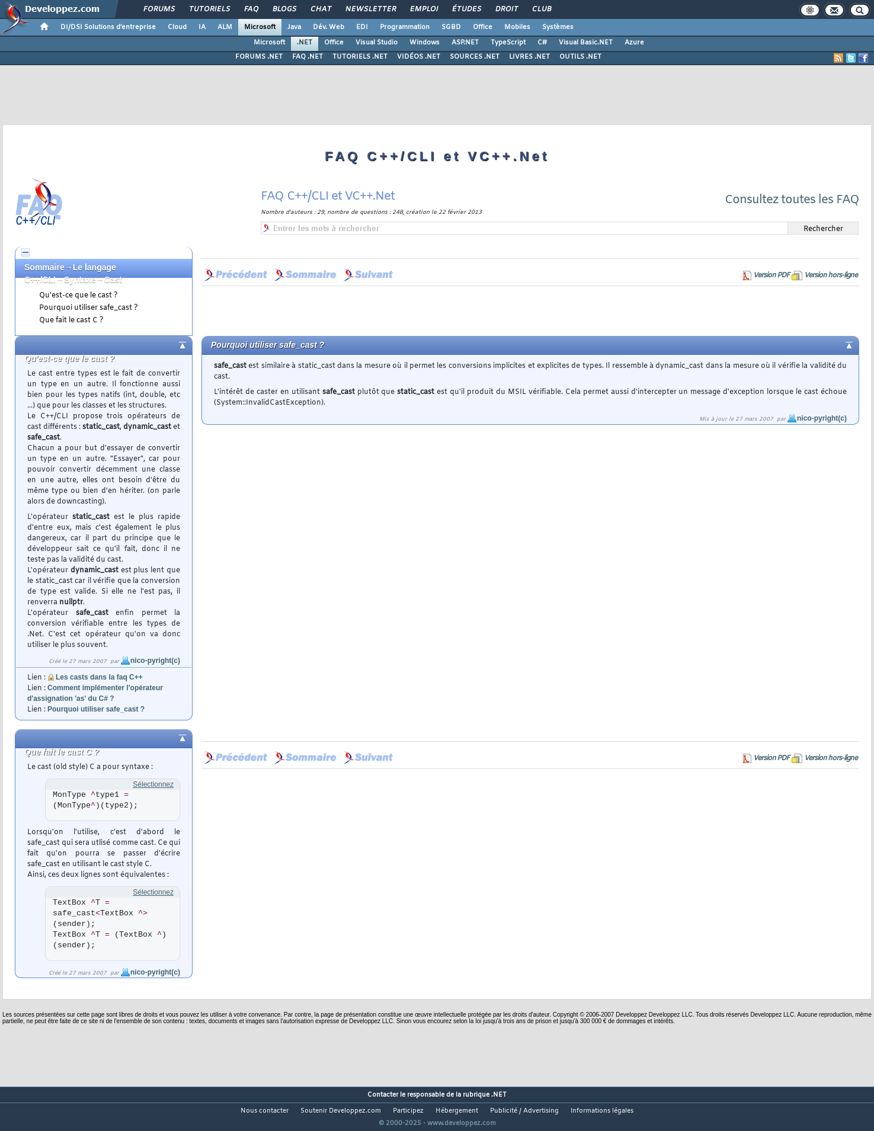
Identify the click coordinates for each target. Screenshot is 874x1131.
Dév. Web (328, 27)
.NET (304, 43)
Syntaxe (80, 279)
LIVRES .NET (529, 57)
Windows (424, 43)
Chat (320, 9)
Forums (158, 9)
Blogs (284, 9)
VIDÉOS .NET (418, 57)
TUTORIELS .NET (360, 57)
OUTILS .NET (580, 57)
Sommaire (44, 267)
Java (294, 27)
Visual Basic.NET (586, 43)
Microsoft (260, 27)
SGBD (451, 27)
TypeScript (508, 43)
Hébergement (457, 1111)
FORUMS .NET (259, 57)
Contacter (382, 1095)
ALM (224, 27)
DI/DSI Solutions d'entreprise (108, 27)
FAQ (250, 9)
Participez (408, 1111)
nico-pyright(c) (155, 660)
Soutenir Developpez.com (340, 1111)
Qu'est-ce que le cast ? (78, 295)
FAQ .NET (307, 57)
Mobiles (517, 27)
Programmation (405, 27)
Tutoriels (208, 9)
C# (542, 43)
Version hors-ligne (830, 275)
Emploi (423, 9)
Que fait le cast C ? (71, 320)
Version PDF (771, 275)
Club (541, 9)
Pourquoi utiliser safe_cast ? (88, 308)
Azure (634, 43)
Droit (506, 9)
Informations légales (602, 1111)
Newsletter (370, 9)
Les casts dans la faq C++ (99, 677)
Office (482, 27)
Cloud (177, 27)
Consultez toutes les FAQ (792, 200)
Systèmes (558, 27)
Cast (113, 279)
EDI (362, 27)
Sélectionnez (153, 784)
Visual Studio (377, 43)
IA (202, 27)
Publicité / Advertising (524, 1111)
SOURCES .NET (475, 57)
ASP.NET (465, 43)
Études (466, 9)
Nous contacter (265, 1111)
